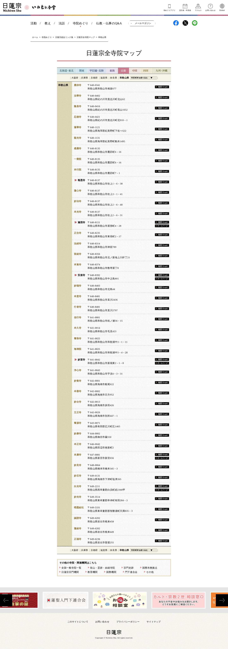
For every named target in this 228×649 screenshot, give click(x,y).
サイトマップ (154, 621)
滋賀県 (103, 78)
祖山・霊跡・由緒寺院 (102, 568)
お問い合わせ (210, 10)
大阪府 (74, 78)
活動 (34, 23)
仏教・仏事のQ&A (109, 23)
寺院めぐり (81, 23)
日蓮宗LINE (194, 23)
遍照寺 (81, 222)
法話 (62, 23)
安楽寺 (81, 275)
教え (48, 23)
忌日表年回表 (185, 10)
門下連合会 (131, 572)
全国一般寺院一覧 (71, 568)
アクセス (198, 10)
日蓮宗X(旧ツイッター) (185, 23)
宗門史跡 (129, 568)
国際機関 (111, 572)
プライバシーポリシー (128, 621)
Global (222, 10)
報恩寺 (81, 180)
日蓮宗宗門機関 (70, 572)
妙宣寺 (81, 359)
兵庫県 (84, 78)
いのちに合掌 (44, 7)
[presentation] (6, 600)
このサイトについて (77, 621)
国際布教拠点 (149, 568)
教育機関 (93, 572)
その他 (150, 572)
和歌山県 (124, 78)
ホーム (35, 37)
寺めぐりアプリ (169, 10)
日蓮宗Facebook (176, 23)
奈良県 (113, 78)
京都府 (94, 78)
